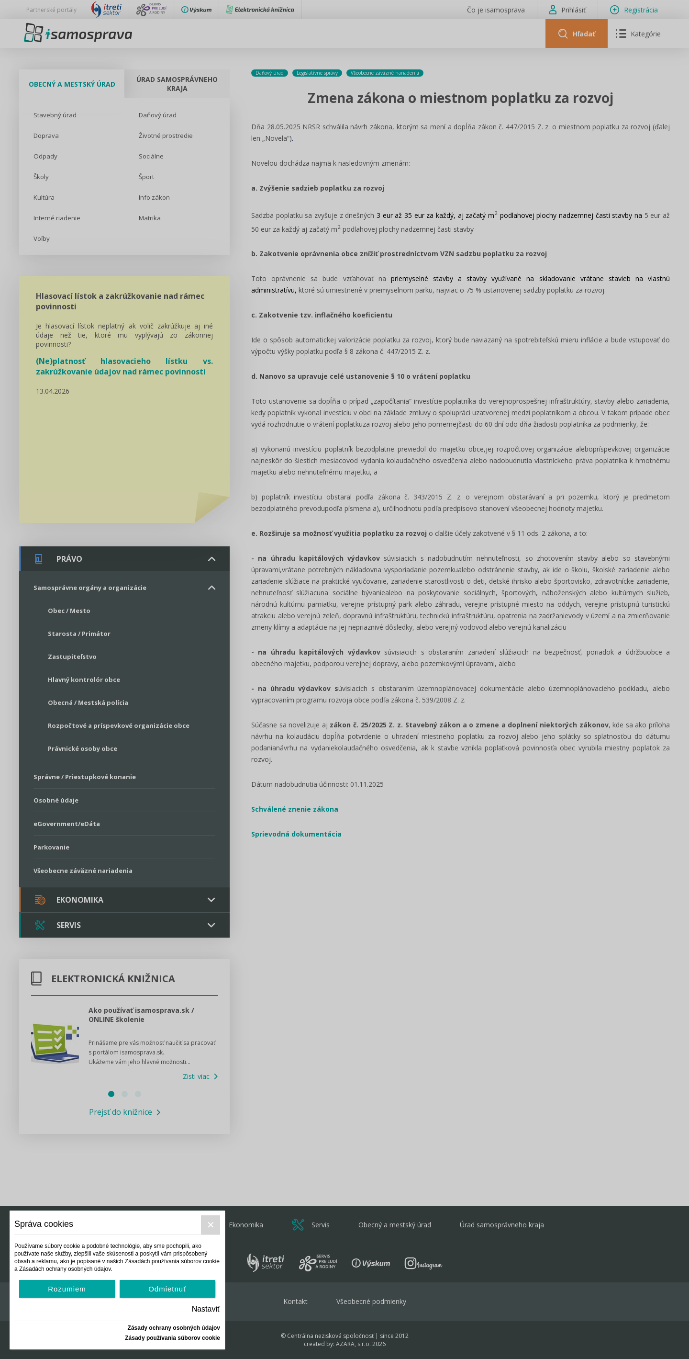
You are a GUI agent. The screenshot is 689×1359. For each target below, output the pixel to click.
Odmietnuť (167, 1289)
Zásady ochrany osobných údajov (174, 1328)
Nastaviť (206, 1309)
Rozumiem (67, 1289)
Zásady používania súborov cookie (172, 1338)
